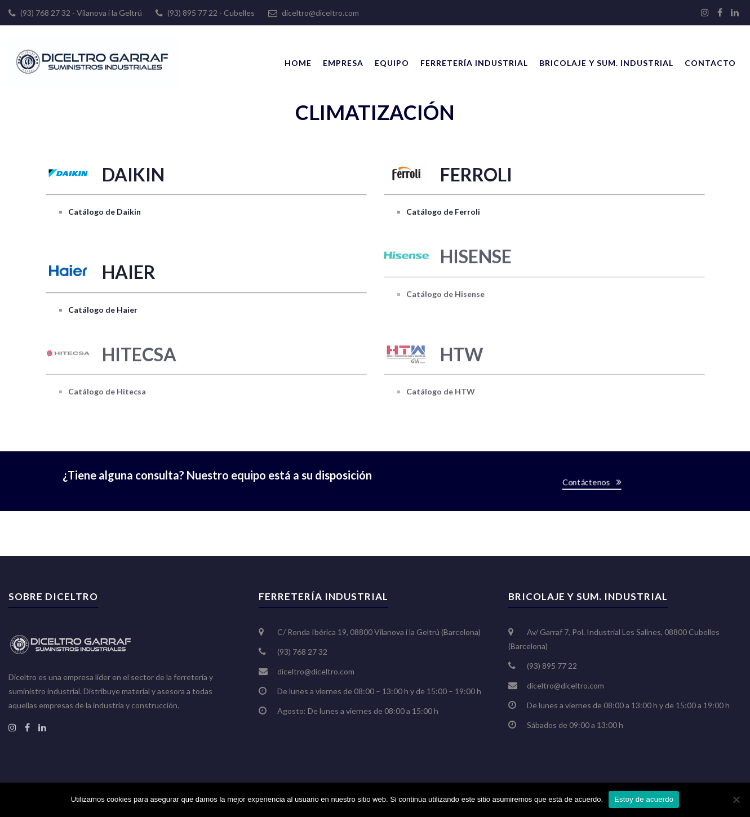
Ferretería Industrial (474, 63)
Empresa (343, 63)
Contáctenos (590, 482)
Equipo (392, 63)
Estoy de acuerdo (643, 799)
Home (298, 63)
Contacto (710, 63)
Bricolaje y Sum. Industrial (606, 63)
